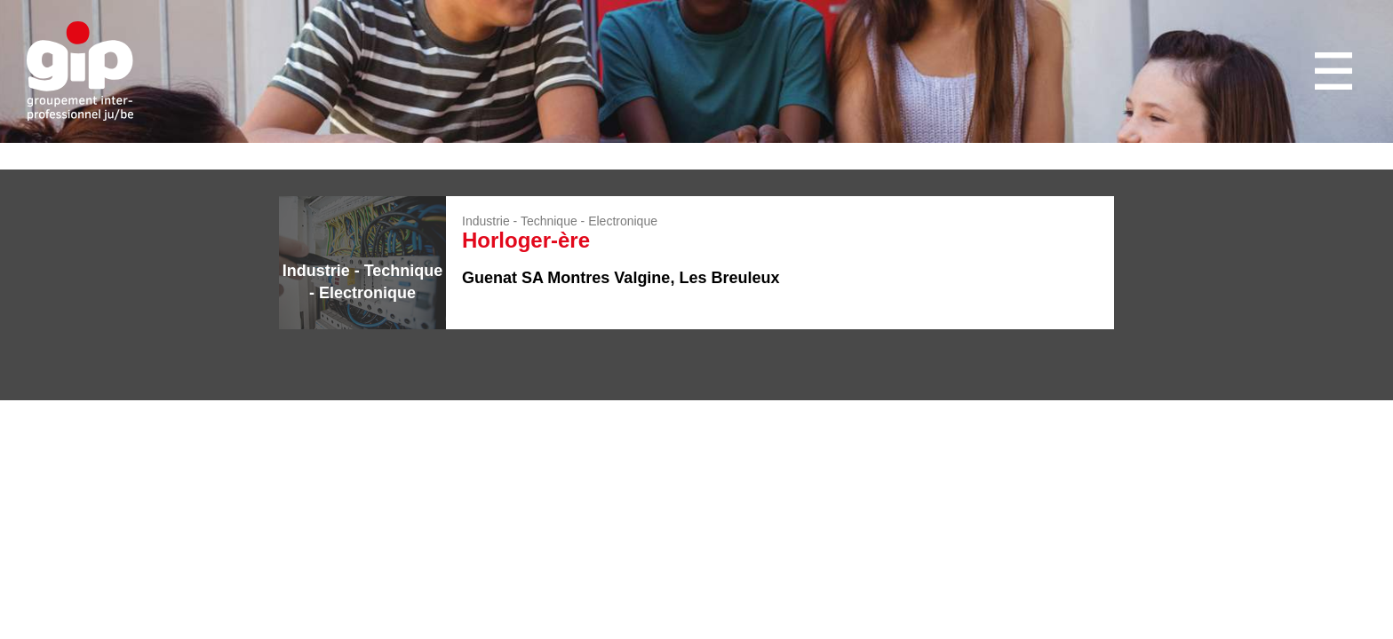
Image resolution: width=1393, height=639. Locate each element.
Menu (1336, 71)
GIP (80, 71)
